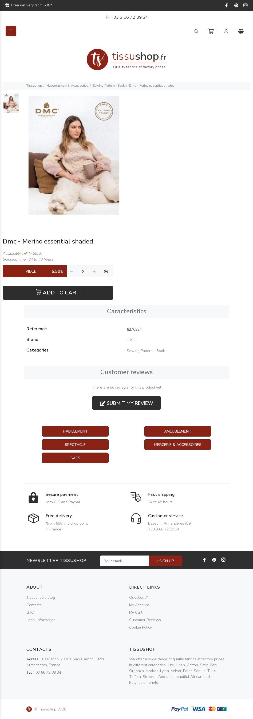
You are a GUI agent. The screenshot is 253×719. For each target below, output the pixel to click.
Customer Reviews (145, 619)
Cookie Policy (140, 627)
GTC (30, 612)
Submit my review (126, 403)
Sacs (75, 458)
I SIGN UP (165, 561)
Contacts (33, 605)
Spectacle (75, 444)
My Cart (135, 612)
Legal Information (41, 619)
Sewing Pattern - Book (109, 85)
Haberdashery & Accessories (67, 85)
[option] (11, 105)
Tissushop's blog (40, 597)
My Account (139, 605)
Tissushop (34, 85)
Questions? (138, 597)
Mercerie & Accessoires (177, 444)
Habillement (75, 431)
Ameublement (177, 431)
